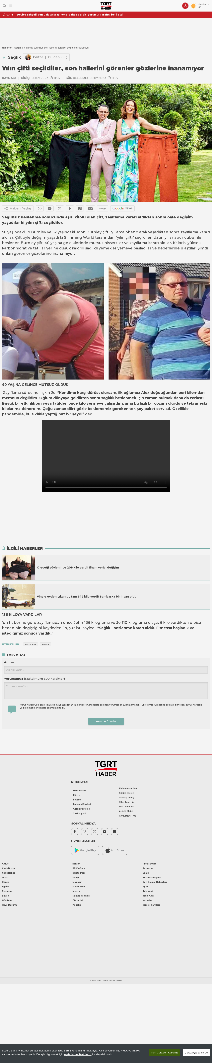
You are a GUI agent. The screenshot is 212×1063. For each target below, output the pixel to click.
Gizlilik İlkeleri (126, 793)
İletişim (77, 799)
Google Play (85, 850)
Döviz (5, 877)
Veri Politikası (126, 806)
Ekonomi (7, 891)
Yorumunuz (34, 678)
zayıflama (189, 232)
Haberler (7, 47)
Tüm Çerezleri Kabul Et (164, 1052)
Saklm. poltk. (80, 813)
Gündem (7, 900)
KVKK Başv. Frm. (127, 816)
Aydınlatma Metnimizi (78, 1054)
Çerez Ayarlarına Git (196, 1052)
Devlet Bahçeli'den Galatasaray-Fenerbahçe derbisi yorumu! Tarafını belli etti (70, 14)
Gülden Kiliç (57, 57)
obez (130, 232)
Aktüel (5, 863)
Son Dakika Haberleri (155, 882)
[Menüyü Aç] (10, 6)
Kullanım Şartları (128, 788)
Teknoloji (148, 891)
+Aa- (102, 208)
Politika (76, 905)
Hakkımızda (79, 790)
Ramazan (148, 868)
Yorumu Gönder (106, 721)
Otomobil (77, 900)
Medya (76, 891)
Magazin (77, 882)
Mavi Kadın (78, 886)
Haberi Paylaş (18, 208)
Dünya (5, 882)
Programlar (149, 863)
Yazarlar (147, 900)
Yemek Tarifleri (151, 905)
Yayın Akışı (148, 896)
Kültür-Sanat (79, 868)
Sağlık (17, 47)
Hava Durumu (9, 905)
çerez (67, 1050)
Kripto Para (79, 873)
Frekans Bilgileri (82, 804)
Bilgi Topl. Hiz (126, 802)
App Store (115, 850)
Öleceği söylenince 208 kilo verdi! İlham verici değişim (78, 567)
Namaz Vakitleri (81, 896)
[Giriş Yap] (185, 5)
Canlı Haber (8, 873)
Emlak (5, 896)
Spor (145, 886)
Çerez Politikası (81, 809)
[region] (106, 1053)
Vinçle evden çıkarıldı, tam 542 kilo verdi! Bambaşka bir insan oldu (86, 596)
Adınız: (9, 662)
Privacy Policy (126, 797)
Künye (76, 795)
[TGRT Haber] (106, 6)
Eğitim (5, 886)
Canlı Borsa (8, 868)
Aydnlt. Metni (126, 811)
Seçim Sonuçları (152, 877)
